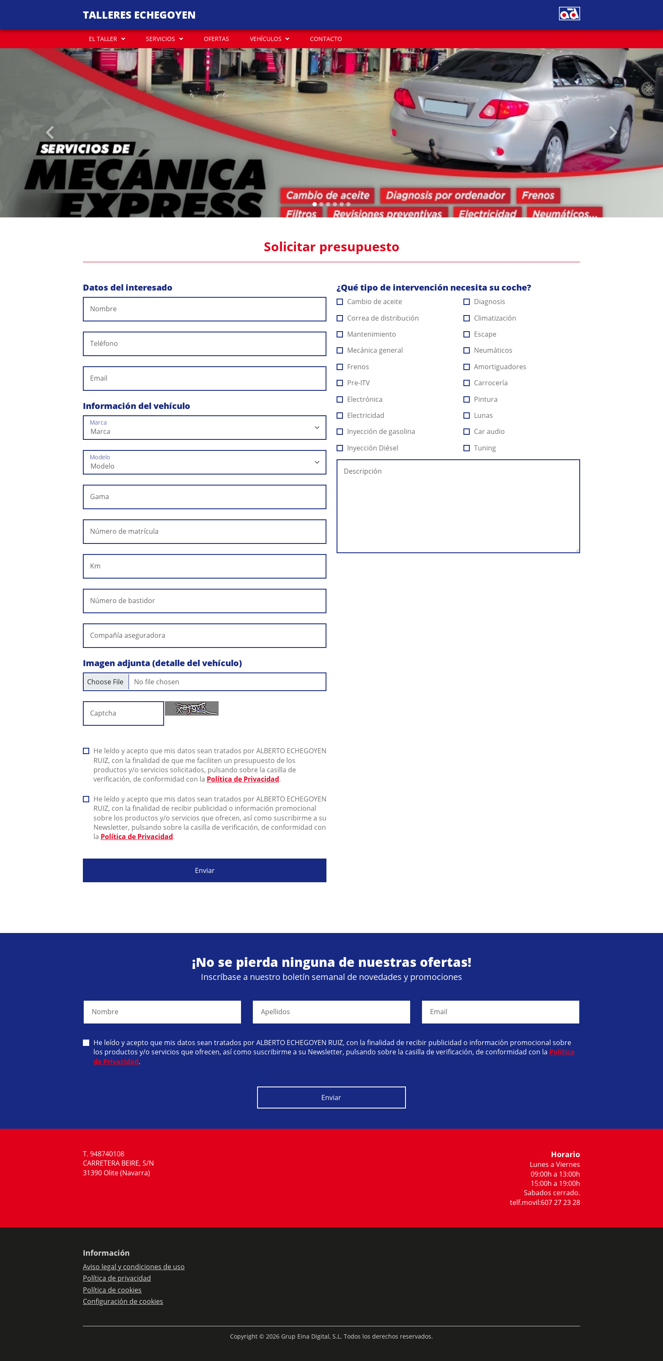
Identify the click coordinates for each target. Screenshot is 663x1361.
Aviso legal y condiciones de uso (134, 1266)
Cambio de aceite (370, 301)
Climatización (490, 318)
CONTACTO (326, 39)
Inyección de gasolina (376, 431)
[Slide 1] (321, 204)
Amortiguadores (495, 366)
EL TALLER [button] (103, 39)
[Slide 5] (348, 204)
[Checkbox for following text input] (204, 681)
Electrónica (360, 399)
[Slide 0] (314, 204)
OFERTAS (216, 39)
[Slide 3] (335, 204)
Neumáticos (488, 350)
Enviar (205, 870)
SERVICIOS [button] (160, 39)
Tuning (479, 448)
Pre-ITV (353, 382)
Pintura (480, 399)
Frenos (353, 366)
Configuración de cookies (123, 1301)
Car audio (484, 431)
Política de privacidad (117, 1278)
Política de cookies (112, 1290)
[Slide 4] (342, 204)
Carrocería (485, 382)
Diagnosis (484, 301)
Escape (480, 334)
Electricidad (361, 415)
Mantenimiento (367, 334)
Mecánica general (370, 350)
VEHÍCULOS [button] (266, 39)
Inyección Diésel (368, 448)
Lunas (478, 415)
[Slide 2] (328, 204)
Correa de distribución (378, 318)
